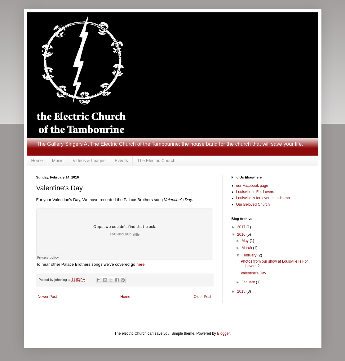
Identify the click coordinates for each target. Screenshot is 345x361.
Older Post (202, 296)
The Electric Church (156, 160)
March (247, 248)
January (248, 282)
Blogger (223, 333)
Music (58, 160)
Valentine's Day (253, 273)
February (249, 255)
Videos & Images (89, 160)
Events (121, 160)
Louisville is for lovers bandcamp (263, 198)
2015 (241, 291)
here (140, 264)
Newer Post (47, 296)
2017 (241, 227)
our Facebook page (252, 185)
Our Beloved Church (253, 204)
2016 (241, 234)
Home (37, 160)
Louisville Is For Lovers (255, 192)
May (245, 241)
